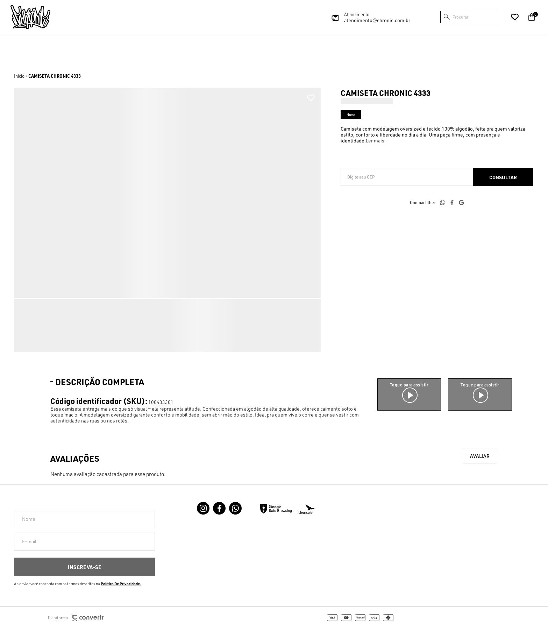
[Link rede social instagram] (203, 508)
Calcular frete (503, 177)
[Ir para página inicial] (19, 76)
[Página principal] (30, 17)
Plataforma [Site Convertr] (76, 618)
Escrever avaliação (480, 456)
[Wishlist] (514, 17)
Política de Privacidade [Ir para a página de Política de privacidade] (120, 583)
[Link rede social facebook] (219, 508)
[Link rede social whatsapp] (235, 508)
